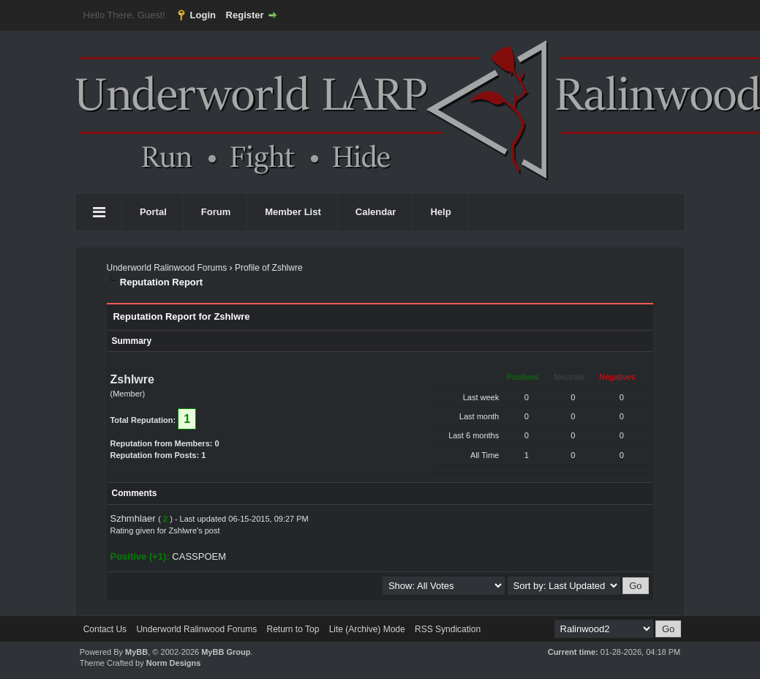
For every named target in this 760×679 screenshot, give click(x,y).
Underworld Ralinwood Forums (166, 268)
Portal (153, 211)
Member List (293, 211)
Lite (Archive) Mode (367, 629)
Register (245, 15)
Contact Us (105, 629)
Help (440, 211)
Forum (215, 211)
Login (203, 15)
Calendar (375, 211)
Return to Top (292, 629)
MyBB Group (225, 652)
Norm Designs (173, 663)
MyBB (136, 652)
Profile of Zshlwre (269, 268)
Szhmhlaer (132, 518)
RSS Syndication (448, 629)
